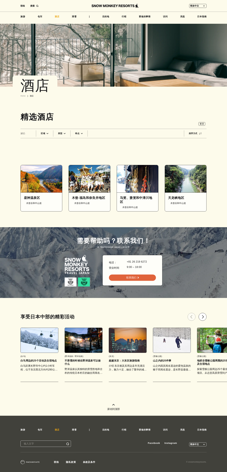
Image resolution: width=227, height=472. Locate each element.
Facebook (154, 443)
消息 (182, 16)
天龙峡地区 (176, 198)
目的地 (105, 16)
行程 (124, 16)
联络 (22, 6)
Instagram (170, 443)
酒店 (57, 16)
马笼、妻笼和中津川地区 (136, 200)
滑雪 (74, 16)
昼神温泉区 (32, 198)
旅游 (22, 16)
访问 (165, 16)
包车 (40, 16)
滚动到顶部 (113, 407)
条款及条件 (89, 462)
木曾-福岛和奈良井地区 (88, 198)
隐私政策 (71, 462)
